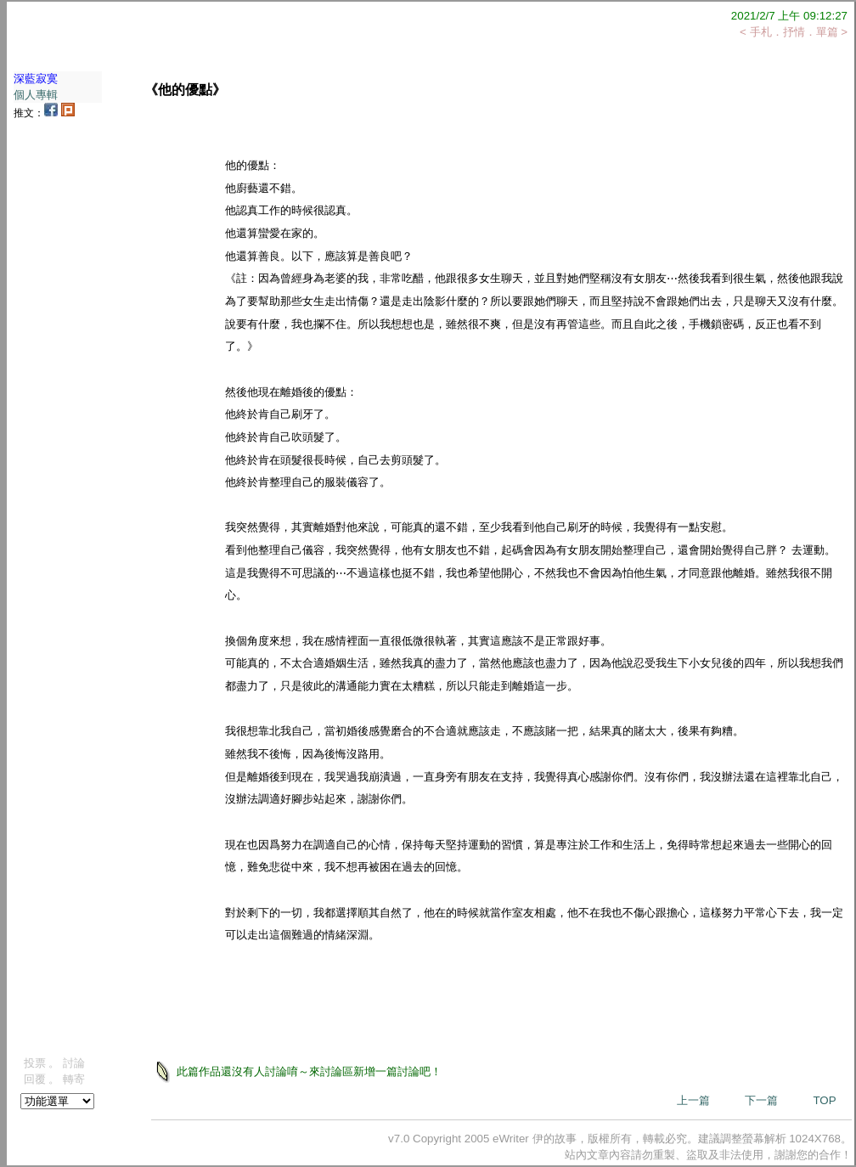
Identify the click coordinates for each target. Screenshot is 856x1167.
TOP (824, 1100)
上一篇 (693, 1100)
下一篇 (761, 1100)
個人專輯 (36, 94)
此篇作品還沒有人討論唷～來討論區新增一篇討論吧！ (308, 1070)
